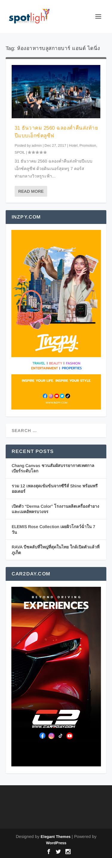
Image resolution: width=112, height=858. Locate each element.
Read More (31, 191)
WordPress (56, 843)
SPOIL (20, 152)
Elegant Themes (55, 836)
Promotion (87, 145)
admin (37, 145)
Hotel (73, 145)
